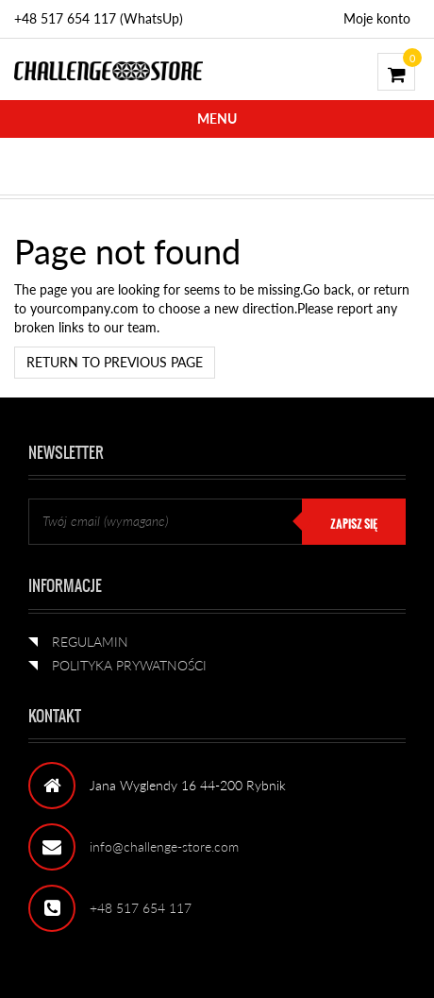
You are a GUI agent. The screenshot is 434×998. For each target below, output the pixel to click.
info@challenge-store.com (164, 846)
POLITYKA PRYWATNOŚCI (129, 665)
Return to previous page (114, 362)
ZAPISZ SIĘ (353, 524)
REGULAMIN (90, 642)
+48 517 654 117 (141, 908)
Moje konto (376, 18)
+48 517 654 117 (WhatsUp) (98, 18)
